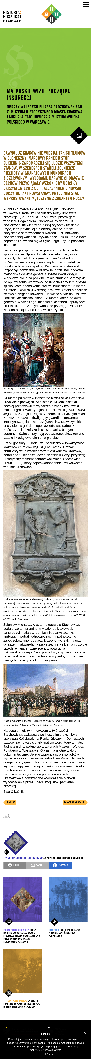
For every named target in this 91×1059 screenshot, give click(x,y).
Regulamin (45, 1054)
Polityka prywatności (45, 1050)
